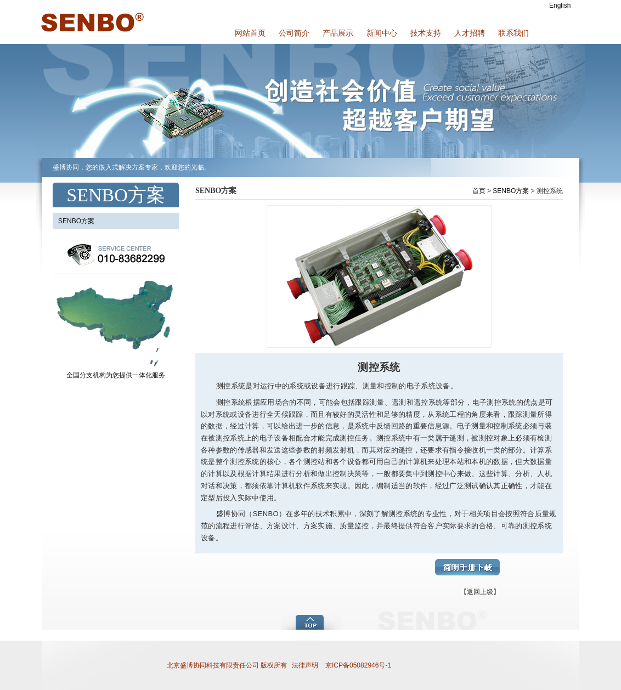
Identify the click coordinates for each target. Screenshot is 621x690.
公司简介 (294, 33)
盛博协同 (91, 22)
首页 (478, 191)
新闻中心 (381, 33)
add (312, 621)
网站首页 (250, 33)
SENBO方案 (511, 191)
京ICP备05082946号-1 (357, 665)
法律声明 (305, 665)
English (560, 5)
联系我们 (513, 33)
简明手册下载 (467, 567)
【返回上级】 (480, 592)
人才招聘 (469, 33)
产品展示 (338, 33)
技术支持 (425, 33)
